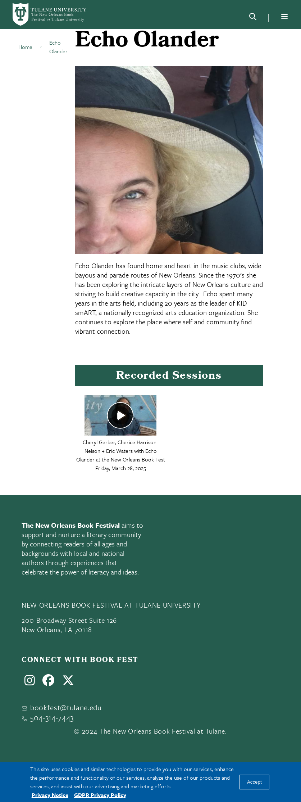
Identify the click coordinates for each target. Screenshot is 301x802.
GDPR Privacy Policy (100, 795)
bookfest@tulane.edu (66, 707)
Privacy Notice (50, 795)
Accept (254, 782)
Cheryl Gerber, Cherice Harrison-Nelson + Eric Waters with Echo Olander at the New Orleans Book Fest (120, 450)
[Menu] (284, 16)
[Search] (252, 18)
